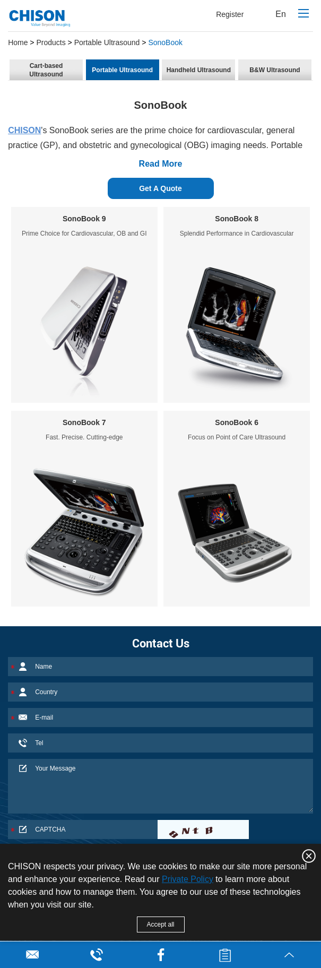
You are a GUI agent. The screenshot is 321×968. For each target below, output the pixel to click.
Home (18, 42)
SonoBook (165, 42)
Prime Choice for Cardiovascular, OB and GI (84, 233)
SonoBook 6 (236, 422)
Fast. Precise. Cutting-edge (84, 437)
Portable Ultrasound (107, 42)
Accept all (160, 924)
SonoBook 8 (236, 218)
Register (230, 14)
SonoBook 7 (84, 422)
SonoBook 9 (84, 218)
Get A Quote (160, 188)
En (280, 14)
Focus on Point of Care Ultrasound (236, 437)
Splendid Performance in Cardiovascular (237, 233)
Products (50, 42)
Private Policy (187, 879)
